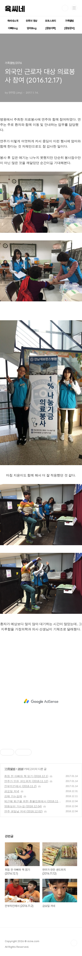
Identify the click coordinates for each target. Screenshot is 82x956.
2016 (20, 769)
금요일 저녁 (11, 791)
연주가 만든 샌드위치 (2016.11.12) (26, 781)
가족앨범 (69, 20)
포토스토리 (50, 20)
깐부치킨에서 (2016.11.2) (20, 786)
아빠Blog (13, 28)
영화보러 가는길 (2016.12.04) (23, 806)
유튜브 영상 (31, 20)
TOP (74, 943)
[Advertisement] (41, 701)
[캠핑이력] (50, 28)
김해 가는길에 (13, 796)
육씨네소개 (12, 20)
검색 (65, 8)
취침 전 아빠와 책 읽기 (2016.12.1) (26, 776)
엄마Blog (31, 28)
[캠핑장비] (69, 28)
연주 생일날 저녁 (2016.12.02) (23, 811)
